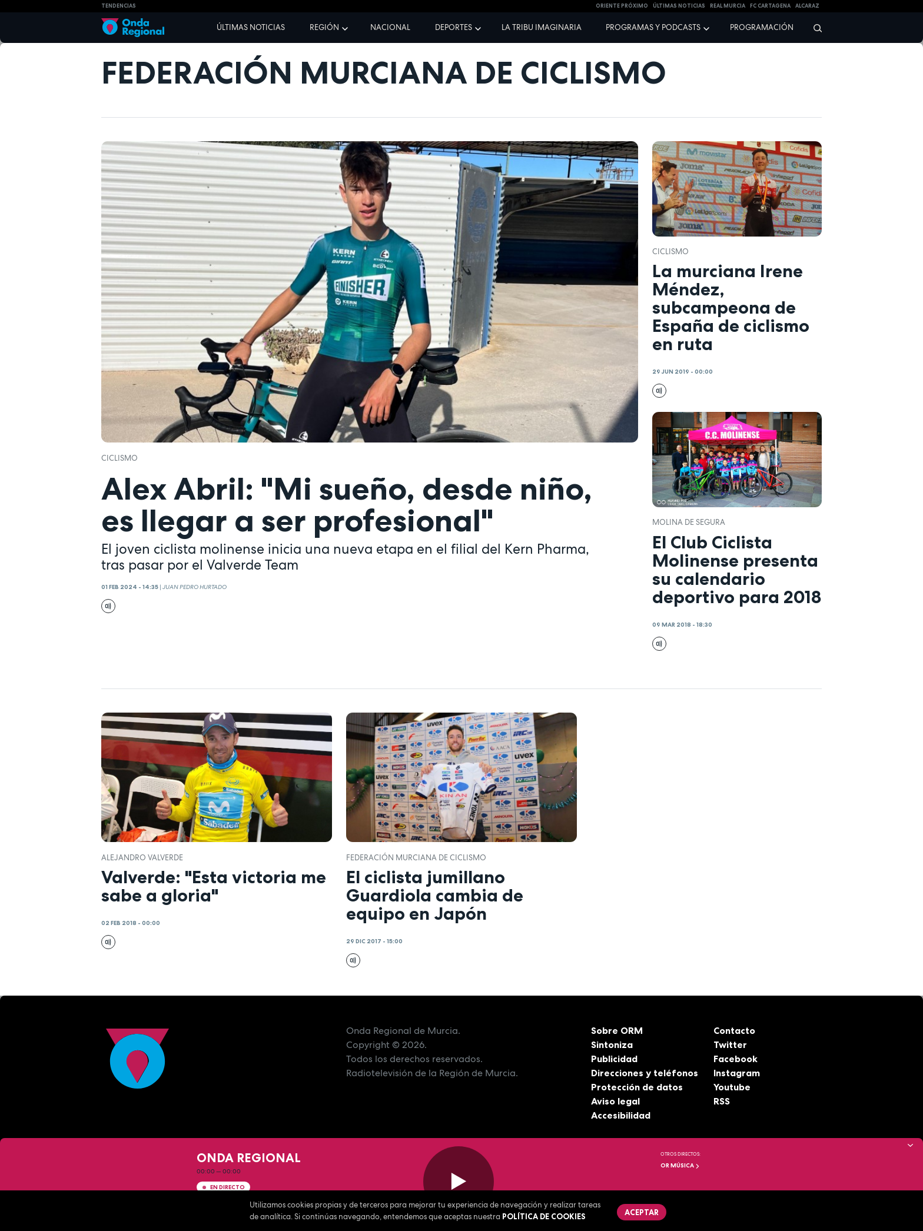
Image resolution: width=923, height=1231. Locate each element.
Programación (761, 27)
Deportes (453, 27)
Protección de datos (637, 1087)
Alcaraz (807, 5)
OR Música (680, 1165)
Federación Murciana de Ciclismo (416, 858)
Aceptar (642, 1212)
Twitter (730, 1044)
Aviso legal (615, 1101)
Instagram (736, 1073)
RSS (721, 1101)
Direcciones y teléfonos (644, 1073)
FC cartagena (770, 5)
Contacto (734, 1030)
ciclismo (119, 458)
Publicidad (614, 1058)
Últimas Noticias (679, 5)
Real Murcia (727, 5)
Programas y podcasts (653, 27)
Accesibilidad (620, 1115)
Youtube (732, 1087)
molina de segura (688, 522)
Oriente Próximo (622, 5)
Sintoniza (612, 1044)
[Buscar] (814, 28)
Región (324, 27)
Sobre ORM (617, 1030)
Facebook (735, 1058)
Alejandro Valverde (142, 858)
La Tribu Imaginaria (542, 27)
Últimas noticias (251, 27)
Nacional (390, 27)
